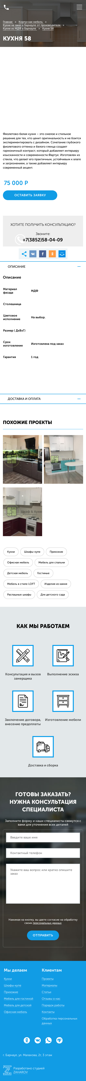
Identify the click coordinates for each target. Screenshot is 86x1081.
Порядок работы (53, 1005)
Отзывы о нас (51, 998)
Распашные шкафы (19, 594)
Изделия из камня (55, 584)
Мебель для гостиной (18, 998)
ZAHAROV (20, 1072)
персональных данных (47, 923)
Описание (16, 266)
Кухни (11, 551)
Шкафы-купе (32, 551)
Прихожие (56, 551)
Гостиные (43, 573)
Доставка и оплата (24, 399)
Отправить (43, 935)
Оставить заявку (30, 195)
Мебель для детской (17, 1005)
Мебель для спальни (51, 562)
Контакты (48, 1012)
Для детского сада (53, 594)
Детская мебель (17, 573)
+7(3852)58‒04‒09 (43, 240)
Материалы (49, 985)
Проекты (48, 979)
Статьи (46, 992)
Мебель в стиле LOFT (21, 584)
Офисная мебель (18, 562)
